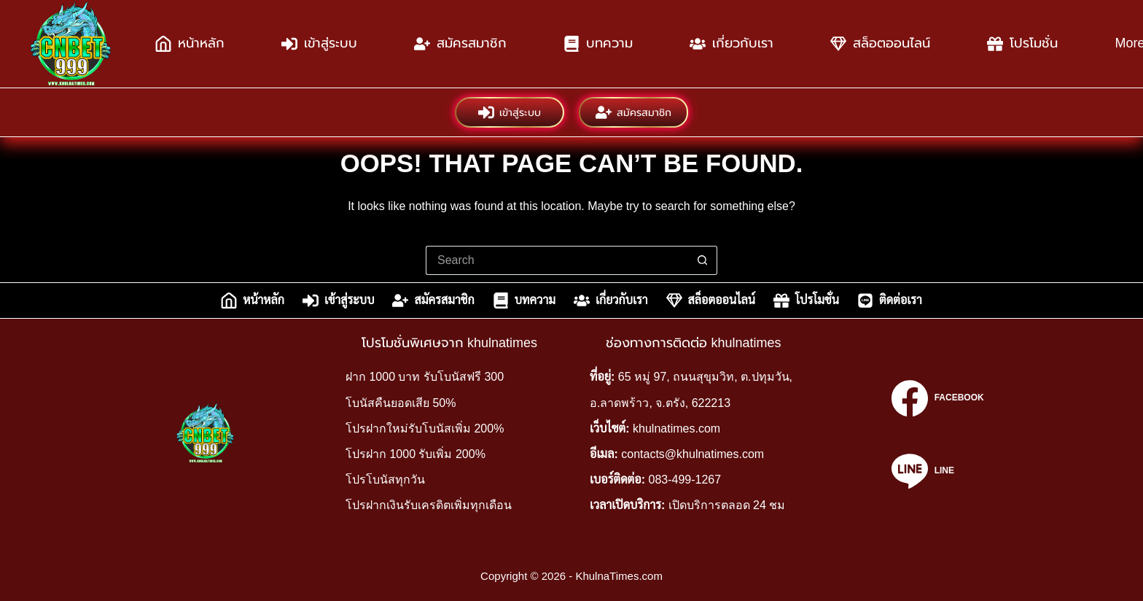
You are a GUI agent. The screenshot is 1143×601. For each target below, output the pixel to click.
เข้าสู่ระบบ (319, 44)
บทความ (598, 44)
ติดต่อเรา (889, 300)
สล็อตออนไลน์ (880, 44)
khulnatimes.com (676, 428)
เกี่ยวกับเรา (731, 44)
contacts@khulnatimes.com (692, 454)
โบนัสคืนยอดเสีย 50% (401, 403)
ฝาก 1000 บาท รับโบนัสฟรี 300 (425, 377)
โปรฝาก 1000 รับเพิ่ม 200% (415, 454)
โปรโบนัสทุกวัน (385, 479)
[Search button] (702, 260)
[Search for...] (557, 260)
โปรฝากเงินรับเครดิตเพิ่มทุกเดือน (429, 505)
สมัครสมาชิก (460, 44)
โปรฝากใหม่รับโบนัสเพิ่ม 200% (425, 428)
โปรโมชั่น (1022, 44)
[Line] (937, 471)
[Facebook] (937, 398)
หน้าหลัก (190, 44)
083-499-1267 (685, 479)
